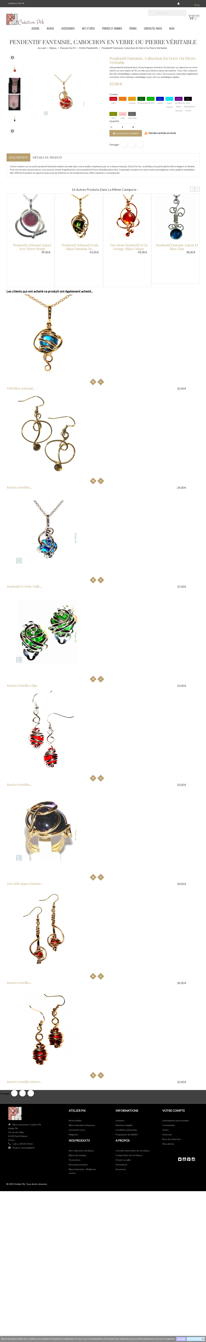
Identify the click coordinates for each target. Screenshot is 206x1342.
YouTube (183, 547)
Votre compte (173, 498)
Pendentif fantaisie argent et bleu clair (177, 247)
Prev (192, 189)
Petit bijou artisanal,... (27, 329)
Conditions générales (126, 517)
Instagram (192, 547)
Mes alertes (168, 531)
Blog (197, 4)
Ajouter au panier (126, 133)
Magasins (73, 522)
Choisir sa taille (123, 547)
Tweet (132, 144)
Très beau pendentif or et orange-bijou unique (128, 247)
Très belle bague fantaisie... (160, 399)
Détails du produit (47, 157)
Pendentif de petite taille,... (160, 329)
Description (18, 157)
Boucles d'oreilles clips (28, 399)
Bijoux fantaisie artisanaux (82, 512)
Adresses (167, 522)
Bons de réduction (171, 526)
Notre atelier (75, 508)
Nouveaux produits (78, 552)
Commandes (168, 512)
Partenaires (121, 552)
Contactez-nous (77, 517)
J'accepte (181, 1339)
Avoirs (165, 517)
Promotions (74, 547)
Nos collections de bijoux (81, 538)
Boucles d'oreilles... (89, 329)
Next (197, 189)
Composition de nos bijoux (129, 542)
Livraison (120, 508)
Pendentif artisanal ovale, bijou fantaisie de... (80, 247)
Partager (124, 144)
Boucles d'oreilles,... (90, 399)
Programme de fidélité (127, 522)
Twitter (178, 547)
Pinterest (140, 144)
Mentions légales (124, 512)
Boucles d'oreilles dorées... (94, 469)
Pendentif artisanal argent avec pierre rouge (32, 247)
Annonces (121, 556)
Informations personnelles (175, 508)
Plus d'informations (195, 1339)
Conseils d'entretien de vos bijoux (133, 538)
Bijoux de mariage (77, 542)
